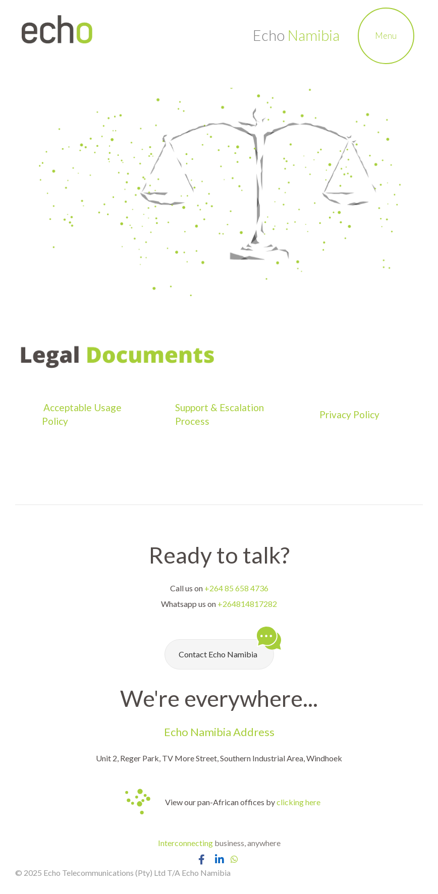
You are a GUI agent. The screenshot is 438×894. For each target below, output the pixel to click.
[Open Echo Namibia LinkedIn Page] (219, 859)
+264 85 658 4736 (236, 588)
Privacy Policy (350, 414)
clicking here (298, 802)
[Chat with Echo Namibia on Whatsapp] (234, 859)
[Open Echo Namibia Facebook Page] (201, 859)
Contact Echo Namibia (226, 649)
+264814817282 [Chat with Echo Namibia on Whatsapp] (247, 603)
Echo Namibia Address (219, 732)
